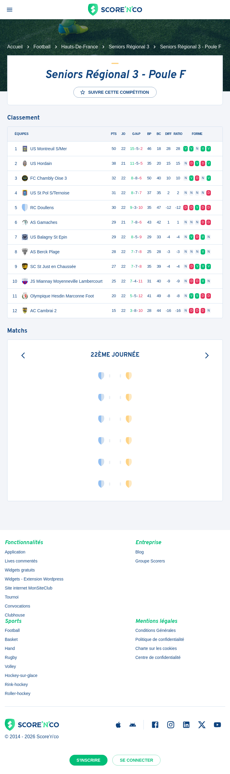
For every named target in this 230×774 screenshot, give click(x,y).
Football (42, 46)
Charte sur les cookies (156, 648)
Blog (139, 552)
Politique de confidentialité (159, 639)
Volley (10, 666)
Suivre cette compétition (114, 92)
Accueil (15, 46)
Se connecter (136, 760)
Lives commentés (21, 561)
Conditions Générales (155, 630)
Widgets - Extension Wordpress (34, 579)
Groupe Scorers (150, 561)
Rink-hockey (16, 684)
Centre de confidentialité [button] (158, 657)
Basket (11, 639)
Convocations (17, 606)
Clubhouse (15, 615)
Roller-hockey (18, 693)
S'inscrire (89, 760)
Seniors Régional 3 (129, 46)
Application (15, 552)
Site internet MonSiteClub (28, 588)
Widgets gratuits (20, 570)
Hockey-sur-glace (21, 675)
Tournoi (12, 597)
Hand (10, 648)
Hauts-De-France (79, 46)
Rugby (11, 657)
